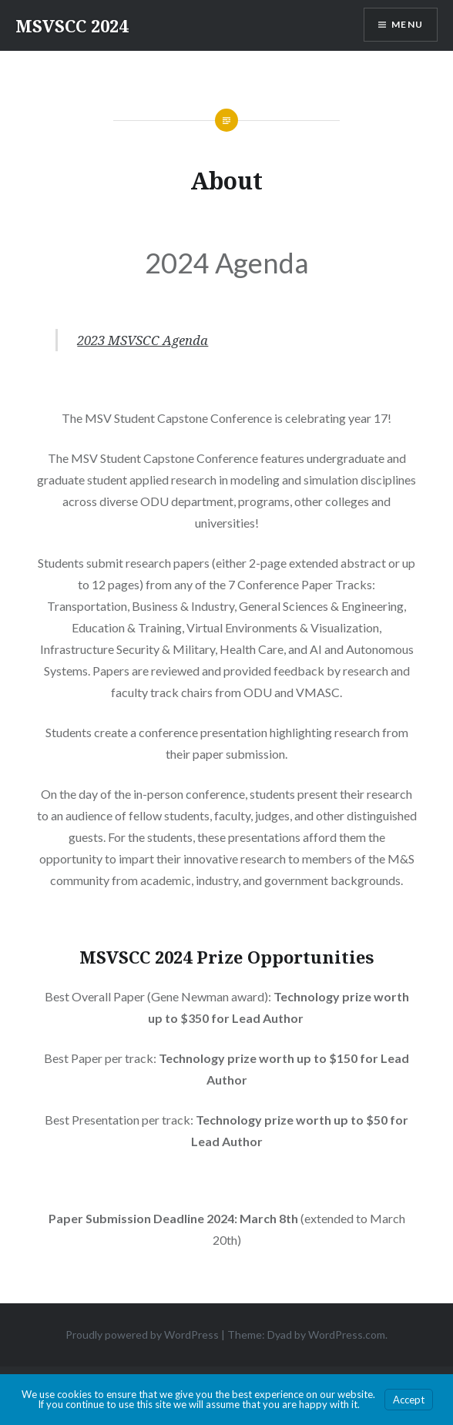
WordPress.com (346, 1334)
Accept (408, 1399)
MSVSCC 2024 (71, 25)
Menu (407, 24)
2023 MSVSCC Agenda (142, 340)
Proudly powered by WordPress (142, 1334)
